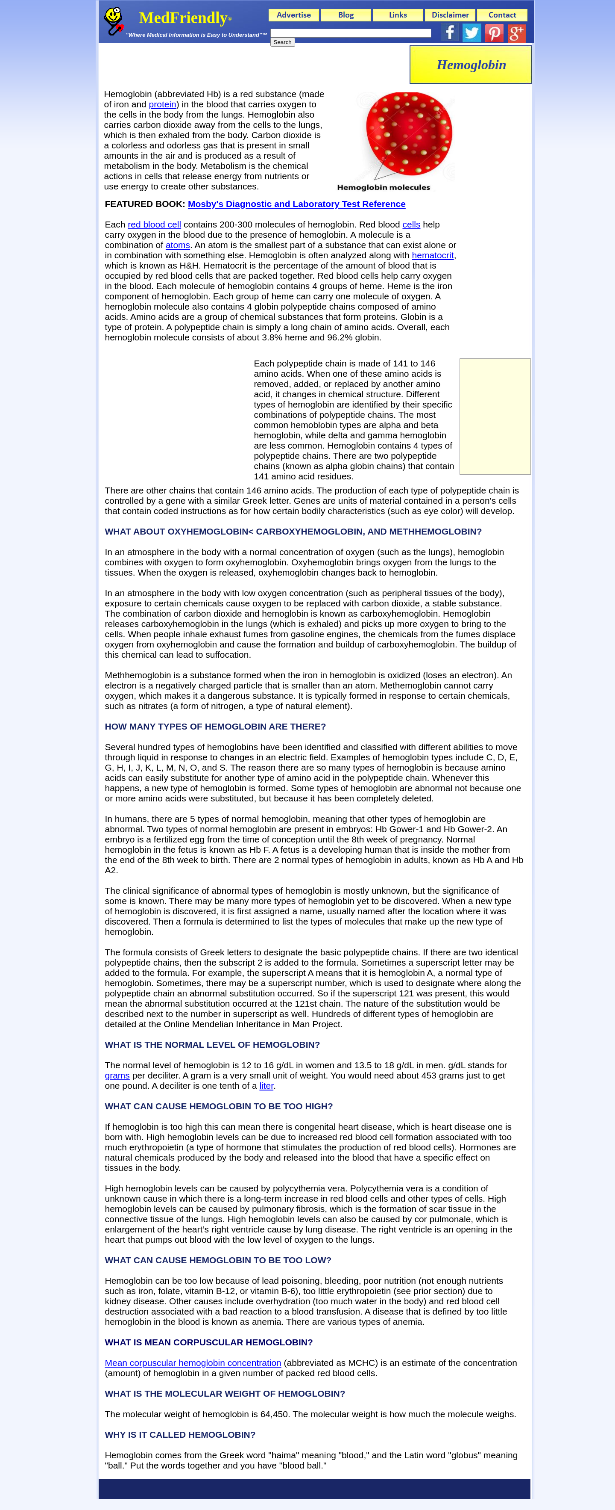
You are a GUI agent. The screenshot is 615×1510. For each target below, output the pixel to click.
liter (266, 1085)
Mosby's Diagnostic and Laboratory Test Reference (297, 204)
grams (117, 1075)
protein (162, 104)
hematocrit (433, 255)
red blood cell (154, 224)
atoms (178, 245)
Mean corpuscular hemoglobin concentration (193, 1363)
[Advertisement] (254, 64)
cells (411, 224)
